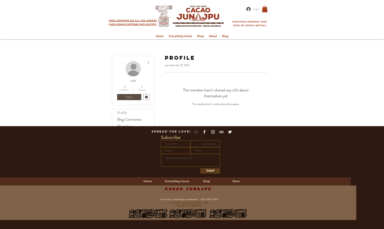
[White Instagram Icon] (213, 132)
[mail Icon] (196, 132)
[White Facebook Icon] (204, 132)
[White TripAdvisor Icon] (221, 132)
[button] (133, 22)
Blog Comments (129, 119)
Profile (122, 112)
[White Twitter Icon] (230, 132)
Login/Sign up (219, 3)
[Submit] (210, 171)
